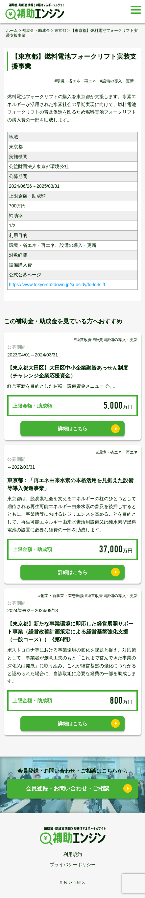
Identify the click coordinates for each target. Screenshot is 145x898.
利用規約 (72, 854)
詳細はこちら (72, 428)
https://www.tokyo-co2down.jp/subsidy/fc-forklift (57, 284)
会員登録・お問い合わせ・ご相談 (67, 788)
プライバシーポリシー (73, 864)
